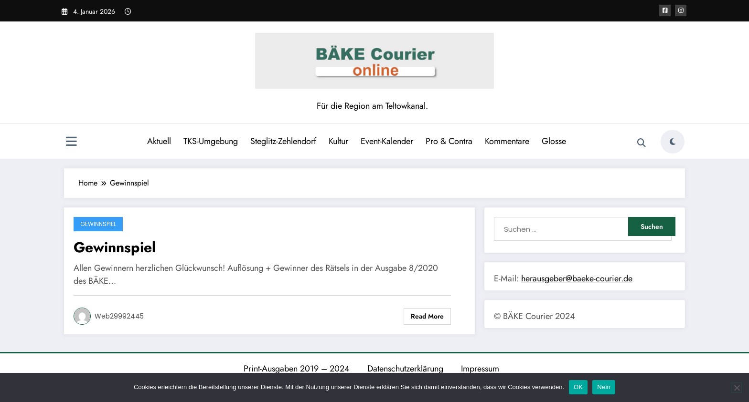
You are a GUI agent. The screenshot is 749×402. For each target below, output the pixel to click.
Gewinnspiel (98, 224)
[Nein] (736, 387)
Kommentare (507, 141)
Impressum (480, 368)
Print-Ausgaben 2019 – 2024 (297, 368)
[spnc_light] (673, 142)
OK (578, 387)
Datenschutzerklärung (405, 368)
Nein (603, 387)
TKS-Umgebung (210, 141)
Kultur (338, 141)
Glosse (554, 141)
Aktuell (159, 141)
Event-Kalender (387, 141)
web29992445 (119, 316)
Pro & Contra (449, 141)
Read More (427, 316)
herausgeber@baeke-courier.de (576, 278)
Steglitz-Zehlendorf (283, 141)
